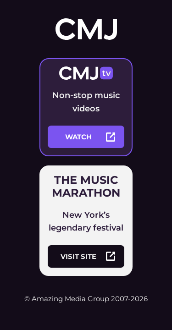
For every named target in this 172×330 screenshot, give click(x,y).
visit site (88, 256)
